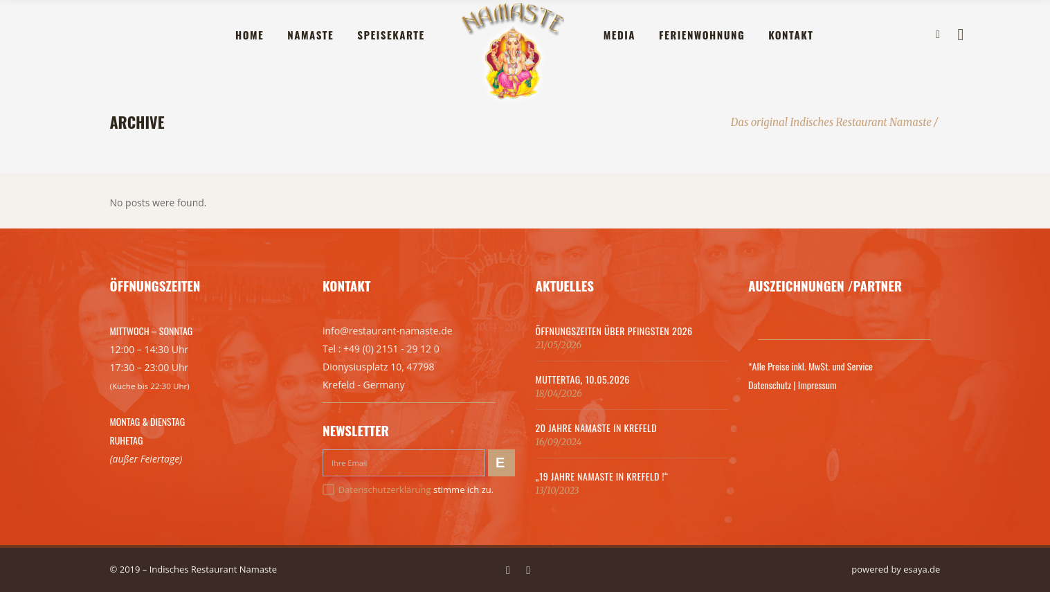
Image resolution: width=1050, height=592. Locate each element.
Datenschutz (769, 384)
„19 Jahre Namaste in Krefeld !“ (602, 476)
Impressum (817, 384)
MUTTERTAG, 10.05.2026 (583, 379)
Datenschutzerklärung (384, 489)
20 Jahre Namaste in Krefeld (597, 427)
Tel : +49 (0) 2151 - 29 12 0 (381, 348)
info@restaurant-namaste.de (388, 330)
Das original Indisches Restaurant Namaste (831, 122)
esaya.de (921, 569)
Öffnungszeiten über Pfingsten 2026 (614, 330)
